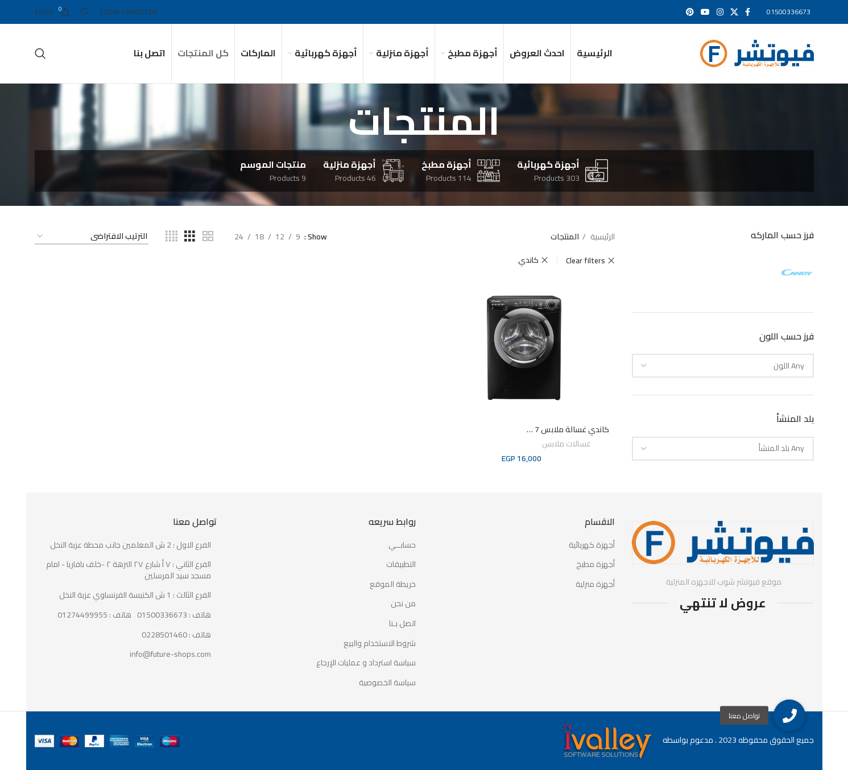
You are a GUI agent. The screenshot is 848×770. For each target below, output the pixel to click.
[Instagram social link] (720, 12)
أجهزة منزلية (595, 584)
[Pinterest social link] (689, 12)
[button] (789, 715)
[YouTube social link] (705, 12)
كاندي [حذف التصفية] (528, 260)
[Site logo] (757, 52)
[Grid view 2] (207, 236)
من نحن (403, 604)
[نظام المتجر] (91, 237)
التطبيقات (401, 564)
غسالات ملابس (566, 444)
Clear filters (585, 260)
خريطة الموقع (393, 584)
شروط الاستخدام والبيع (380, 643)
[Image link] (723, 542)
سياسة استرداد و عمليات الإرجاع (366, 663)
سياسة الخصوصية (387, 683)
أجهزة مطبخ (595, 564)
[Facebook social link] (748, 12)
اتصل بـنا (402, 624)
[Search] (40, 53)
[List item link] (126, 615)
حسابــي (402, 545)
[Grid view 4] (171, 236)
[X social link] (734, 12)
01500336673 (788, 11)
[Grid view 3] (189, 236)
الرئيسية (602, 236)
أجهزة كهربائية (592, 545)
